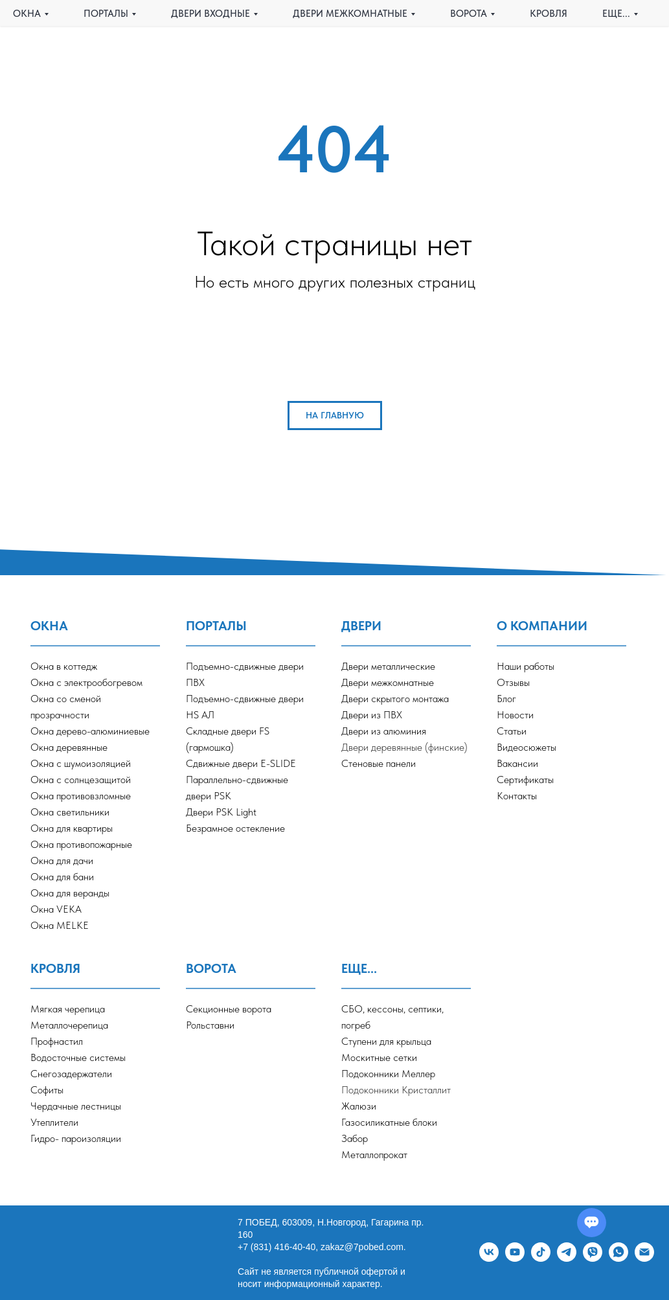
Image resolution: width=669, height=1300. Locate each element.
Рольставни (210, 1025)
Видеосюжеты (526, 747)
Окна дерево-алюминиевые (90, 731)
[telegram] (566, 1258)
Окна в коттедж (63, 666)
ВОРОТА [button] (468, 13)
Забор (354, 1138)
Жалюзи (358, 1106)
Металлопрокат (374, 1154)
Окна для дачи (61, 860)
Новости (515, 715)
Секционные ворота (228, 1009)
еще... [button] (616, 13)
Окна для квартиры (71, 828)
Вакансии (517, 763)
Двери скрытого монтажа (395, 698)
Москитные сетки (379, 1057)
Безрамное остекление (235, 828)
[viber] (592, 1258)
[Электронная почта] (644, 1258)
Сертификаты (525, 779)
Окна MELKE (59, 925)
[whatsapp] (618, 1258)
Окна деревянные (69, 747)
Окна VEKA (56, 909)
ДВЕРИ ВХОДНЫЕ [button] (210, 13)
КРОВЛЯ (548, 13)
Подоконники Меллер (388, 1073)
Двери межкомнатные (387, 682)
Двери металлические (388, 666)
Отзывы (513, 682)
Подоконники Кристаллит (396, 1090)
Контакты (517, 796)
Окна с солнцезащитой (80, 779)
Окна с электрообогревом (86, 682)
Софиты (46, 1090)
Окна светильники (69, 812)
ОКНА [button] (27, 13)
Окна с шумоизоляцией (80, 763)
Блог (506, 698)
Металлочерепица (69, 1025)
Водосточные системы (78, 1057)
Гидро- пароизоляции (75, 1138)
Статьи (512, 731)
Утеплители (54, 1122)
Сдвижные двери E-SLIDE (241, 763)
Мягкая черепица (67, 1009)
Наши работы (525, 666)
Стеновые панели (378, 763)
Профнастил (56, 1041)
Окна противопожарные (81, 844)
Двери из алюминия (383, 731)
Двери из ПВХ (371, 715)
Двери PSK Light (221, 812)
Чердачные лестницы (75, 1106)
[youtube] (515, 1258)
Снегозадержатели (71, 1073)
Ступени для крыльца (386, 1041)
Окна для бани (62, 877)
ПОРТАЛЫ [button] (106, 13)
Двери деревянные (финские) (404, 747)
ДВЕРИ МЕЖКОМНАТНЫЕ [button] (350, 13)
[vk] (489, 1258)
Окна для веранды (69, 893)
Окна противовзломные (80, 796)
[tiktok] (540, 1258)
